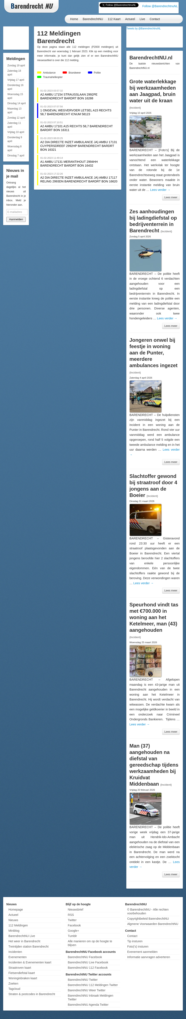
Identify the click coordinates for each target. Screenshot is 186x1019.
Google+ (73, 930)
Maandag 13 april (14, 110)
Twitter (72, 920)
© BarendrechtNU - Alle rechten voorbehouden (147, 911)
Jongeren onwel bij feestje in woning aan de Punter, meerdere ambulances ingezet (153, 352)
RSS (71, 914)
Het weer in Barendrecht (24, 941)
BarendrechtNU (93, 19)
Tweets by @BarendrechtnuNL (143, 28)
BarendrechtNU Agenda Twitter (88, 1004)
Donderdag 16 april (15, 87)
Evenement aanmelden (142, 951)
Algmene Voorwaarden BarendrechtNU (152, 924)
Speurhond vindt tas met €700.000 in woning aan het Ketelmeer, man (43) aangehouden (153, 617)
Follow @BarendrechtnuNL (160, 6)
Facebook (74, 925)
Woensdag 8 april (14, 148)
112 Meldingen (18, 925)
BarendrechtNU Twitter (83, 979)
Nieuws (13, 920)
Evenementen (17, 957)
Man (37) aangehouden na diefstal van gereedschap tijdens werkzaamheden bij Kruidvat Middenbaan (153, 765)
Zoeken (13, 983)
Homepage (15, 909)
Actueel (130, 19)
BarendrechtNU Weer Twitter (86, 990)
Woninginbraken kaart (22, 978)
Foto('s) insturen (137, 946)
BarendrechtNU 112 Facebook (88, 967)
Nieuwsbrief (75, 909)
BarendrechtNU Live (21, 936)
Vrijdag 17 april (15, 79)
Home (74, 19)
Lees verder (160, 189)
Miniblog (13, 930)
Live (142, 19)
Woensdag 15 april (15, 96)
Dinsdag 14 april (16, 103)
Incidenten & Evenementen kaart (29, 962)
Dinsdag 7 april (15, 155)
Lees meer (170, 197)
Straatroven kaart (19, 967)
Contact (155, 19)
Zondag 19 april (16, 65)
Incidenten (15, 951)
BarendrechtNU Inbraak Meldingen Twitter (90, 997)
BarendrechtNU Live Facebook (88, 962)
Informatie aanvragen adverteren (148, 957)
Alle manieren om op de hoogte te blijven (90, 943)
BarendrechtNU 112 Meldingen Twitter (93, 985)
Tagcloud (14, 988)
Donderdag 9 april (14, 139)
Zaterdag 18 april (14, 72)
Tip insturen (135, 941)
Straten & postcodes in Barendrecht (31, 994)
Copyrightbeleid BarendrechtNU (148, 918)
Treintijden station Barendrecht (28, 946)
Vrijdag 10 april (15, 132)
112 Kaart (114, 19)
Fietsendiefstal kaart (21, 973)
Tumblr (72, 936)
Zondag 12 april (16, 117)
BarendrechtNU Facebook (85, 957)
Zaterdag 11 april (14, 125)
